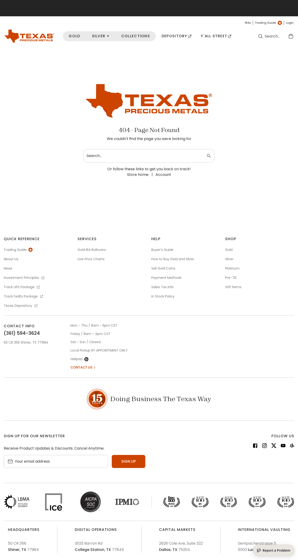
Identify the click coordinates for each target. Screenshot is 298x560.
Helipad (79, 359)
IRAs (248, 23)
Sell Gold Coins (163, 268)
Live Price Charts (91, 259)
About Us (11, 259)
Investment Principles (24, 277)
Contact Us (83, 367)
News (8, 268)
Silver (229, 259)
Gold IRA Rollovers (92, 249)
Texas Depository (21, 305)
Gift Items (233, 287)
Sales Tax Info (162, 287)
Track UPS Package (22, 287)
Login (290, 23)
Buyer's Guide (162, 249)
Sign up (128, 461)
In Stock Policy (162, 296)
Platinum (232, 268)
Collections (135, 36)
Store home (138, 174)
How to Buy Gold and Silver (172, 259)
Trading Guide (268, 23)
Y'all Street (216, 36)
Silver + (101, 36)
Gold (74, 36)
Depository (176, 36)
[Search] (260, 36)
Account (163, 174)
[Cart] (291, 36)
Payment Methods (166, 277)
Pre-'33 (231, 277)
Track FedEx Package (24, 296)
